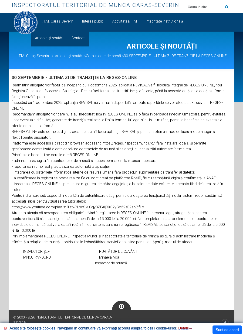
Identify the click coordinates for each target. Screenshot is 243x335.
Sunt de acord (227, 330)
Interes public (93, 21)
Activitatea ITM (125, 21)
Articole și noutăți (49, 38)
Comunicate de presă (103, 56)
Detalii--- (185, 328)
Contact (78, 38)
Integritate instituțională (164, 21)
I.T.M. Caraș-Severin (57, 21)
